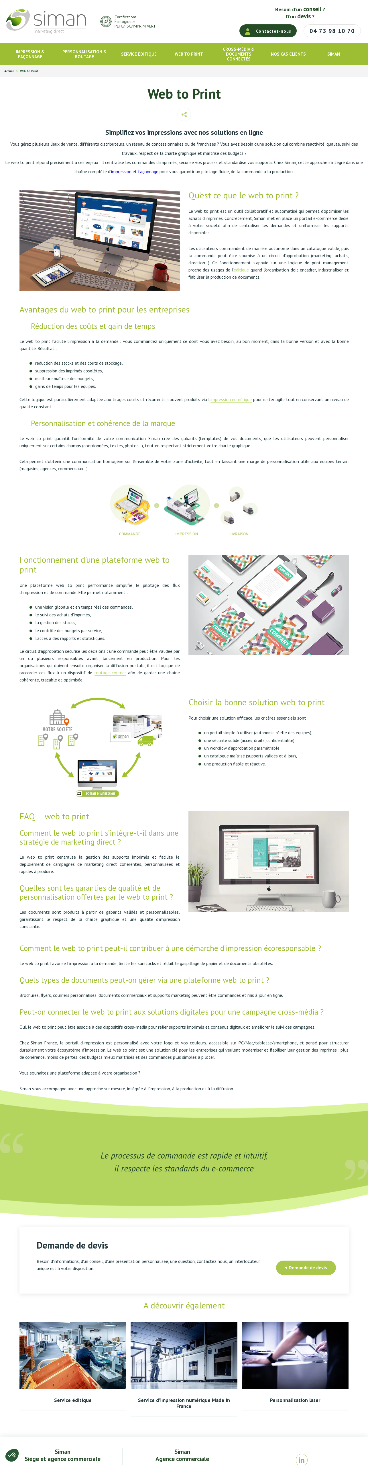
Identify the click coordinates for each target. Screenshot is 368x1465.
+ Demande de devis (306, 1267)
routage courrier (110, 672)
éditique (241, 270)
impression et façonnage (134, 171)
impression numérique (231, 399)
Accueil (9, 71)
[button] (12, 1455)
